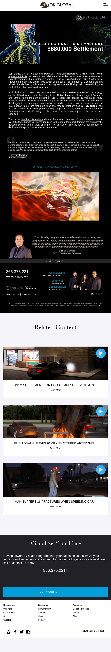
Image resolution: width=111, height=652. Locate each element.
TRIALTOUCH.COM (28, 294)
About (40, 616)
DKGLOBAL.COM (13, 294)
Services (7, 616)
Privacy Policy (44, 609)
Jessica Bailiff (59, 280)
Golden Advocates (81, 609)
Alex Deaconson (57, 272)
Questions (7, 620)
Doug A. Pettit (52, 73)
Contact (41, 620)
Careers (41, 612)
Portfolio (76, 612)
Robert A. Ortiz (76, 73)
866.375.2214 (55, 570)
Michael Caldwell (57, 286)
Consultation (9, 612)
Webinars (7, 609)
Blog (75, 616)
